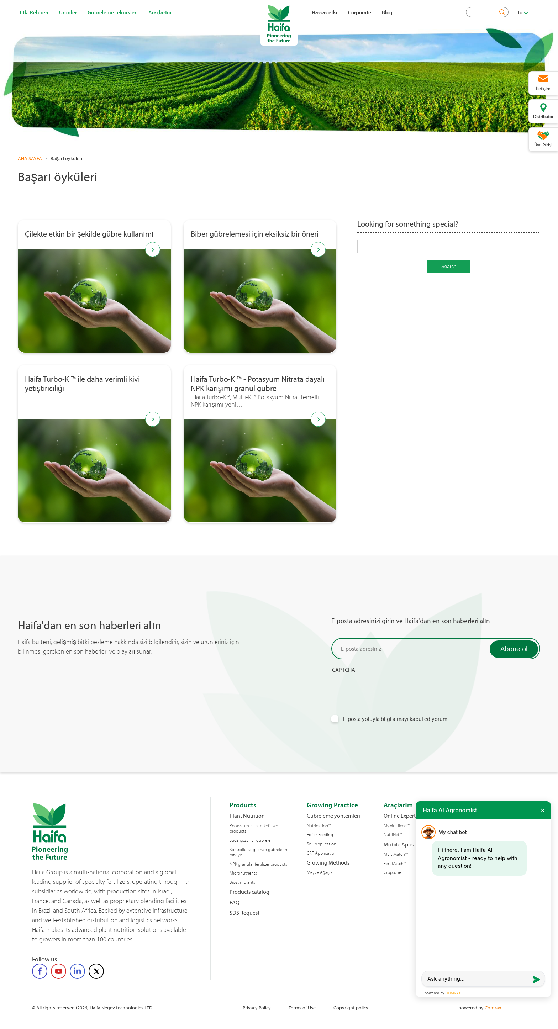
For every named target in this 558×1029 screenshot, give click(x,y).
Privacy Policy (257, 1007)
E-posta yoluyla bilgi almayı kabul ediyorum (395, 719)
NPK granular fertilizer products (258, 864)
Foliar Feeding (320, 834)
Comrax (493, 1007)
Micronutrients (243, 873)
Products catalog (249, 891)
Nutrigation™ (319, 825)
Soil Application (321, 843)
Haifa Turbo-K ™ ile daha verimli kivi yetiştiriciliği (82, 384)
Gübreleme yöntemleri (333, 815)
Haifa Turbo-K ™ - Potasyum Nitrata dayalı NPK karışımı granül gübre (258, 384)
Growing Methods (328, 862)
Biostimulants (242, 882)
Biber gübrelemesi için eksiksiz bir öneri (255, 234)
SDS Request (244, 912)
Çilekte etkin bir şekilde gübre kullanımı (89, 234)
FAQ (234, 902)
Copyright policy (350, 1007)
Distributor (543, 116)
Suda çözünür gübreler (251, 840)
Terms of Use (302, 1007)
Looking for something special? (407, 224)
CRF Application (322, 853)
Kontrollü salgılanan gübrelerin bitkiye (258, 852)
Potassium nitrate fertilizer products (254, 828)
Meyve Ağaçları (321, 872)
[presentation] (385, 687)
